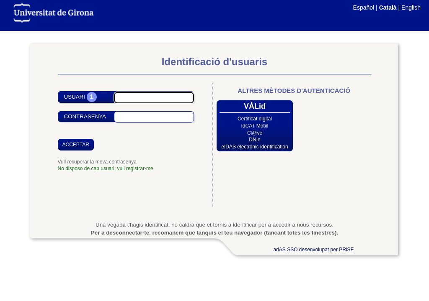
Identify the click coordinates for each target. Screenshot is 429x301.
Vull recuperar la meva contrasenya (97, 162)
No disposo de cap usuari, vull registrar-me (105, 168)
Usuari (74, 97)
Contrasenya (85, 116)
